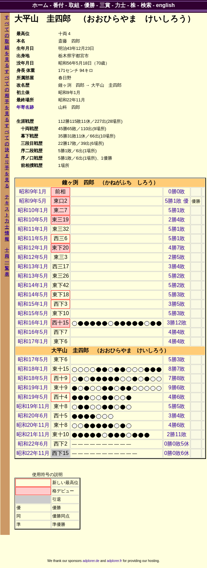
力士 (120, 5)
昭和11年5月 (33, 238)
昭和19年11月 (33, 406)
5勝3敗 (176, 294)
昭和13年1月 (33, 266)
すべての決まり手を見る (7, 155)
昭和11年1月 (33, 229)
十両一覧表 (7, 262)
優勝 (89, 5)
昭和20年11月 (33, 425)
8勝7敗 (176, 369)
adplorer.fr (114, 561)
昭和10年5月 (33, 219)
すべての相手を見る (7, 95)
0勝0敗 (176, 191)
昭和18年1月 (33, 369)
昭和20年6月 (33, 415)
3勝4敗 (176, 266)
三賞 (104, 5)
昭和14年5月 (33, 294)
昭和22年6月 (33, 444)
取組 (74, 5)
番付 (58, 5)
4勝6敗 (176, 397)
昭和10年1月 (33, 210)
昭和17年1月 (33, 341)
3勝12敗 (177, 322)
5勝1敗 (176, 210)
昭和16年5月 (33, 332)
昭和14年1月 (33, 285)
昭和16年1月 (33, 322)
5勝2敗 (176, 276)
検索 (146, 5)
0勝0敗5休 (176, 444)
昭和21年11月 (33, 434)
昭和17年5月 (33, 359)
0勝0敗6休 (176, 453)
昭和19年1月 (33, 387)
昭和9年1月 (33, 191)
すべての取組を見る (7, 41)
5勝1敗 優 (176, 201)
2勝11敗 (177, 434)
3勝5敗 (176, 304)
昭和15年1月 (33, 304)
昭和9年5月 (33, 201)
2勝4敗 (176, 219)
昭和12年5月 (33, 257)
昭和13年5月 (33, 276)
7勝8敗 (176, 378)
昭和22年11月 (33, 453)
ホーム (40, 5)
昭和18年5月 (33, 378)
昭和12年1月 (33, 248)
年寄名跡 (25, 107)
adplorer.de (91, 561)
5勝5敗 (176, 406)
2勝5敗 (176, 257)
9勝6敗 (176, 387)
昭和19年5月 (33, 397)
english (165, 5)
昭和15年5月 (33, 313)
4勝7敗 (176, 248)
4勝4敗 (176, 332)
